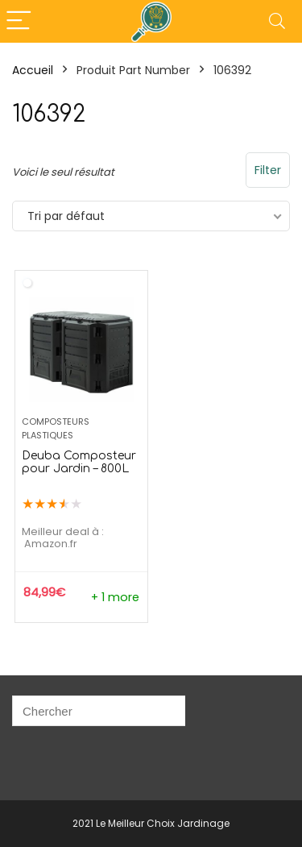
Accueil (32, 70)
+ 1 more (115, 597)
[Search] (277, 21)
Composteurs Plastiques (55, 428)
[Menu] (19, 21)
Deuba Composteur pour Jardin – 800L (79, 462)
